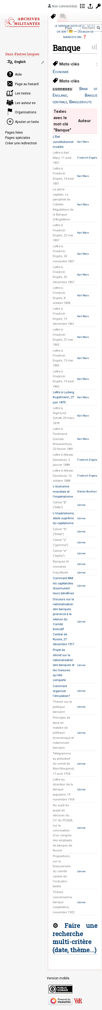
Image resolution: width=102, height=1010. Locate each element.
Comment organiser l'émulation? (61, 691)
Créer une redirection (21, 143)
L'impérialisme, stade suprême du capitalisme (63, 518)
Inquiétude (60, 572)
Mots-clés (53, 16)
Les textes (23, 93)
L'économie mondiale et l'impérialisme (63, 491)
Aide (18, 74)
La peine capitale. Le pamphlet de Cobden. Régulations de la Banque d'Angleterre (63, 204)
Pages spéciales (17, 138)
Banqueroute (80, 101)
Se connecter (90, 6)
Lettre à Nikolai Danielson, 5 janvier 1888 (63, 460)
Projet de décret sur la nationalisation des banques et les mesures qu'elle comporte (63, 665)
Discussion (63, 16)
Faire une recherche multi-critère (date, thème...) (74, 937)
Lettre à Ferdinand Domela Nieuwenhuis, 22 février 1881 (63, 439)
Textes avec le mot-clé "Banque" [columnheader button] (62, 121)
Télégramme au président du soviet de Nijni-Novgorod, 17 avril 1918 (63, 763)
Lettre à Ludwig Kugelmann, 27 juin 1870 (63, 397)
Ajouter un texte (27, 122)
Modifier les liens (43, 62)
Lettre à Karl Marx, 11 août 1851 (62, 158)
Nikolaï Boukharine (88, 491)
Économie (60, 71)
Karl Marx (83, 141)
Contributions (82, 6)
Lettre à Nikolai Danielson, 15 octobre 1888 (63, 476)
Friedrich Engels (87, 157)
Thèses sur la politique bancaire (62, 707)
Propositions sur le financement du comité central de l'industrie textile (61, 871)
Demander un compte (98, 6)
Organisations (25, 112)
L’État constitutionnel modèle (63, 142)
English (20, 62)
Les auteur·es (25, 103)
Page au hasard (27, 84)
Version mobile (58, 978)
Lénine (81, 504)
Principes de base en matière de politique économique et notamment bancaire (63, 733)
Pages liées (14, 132)
